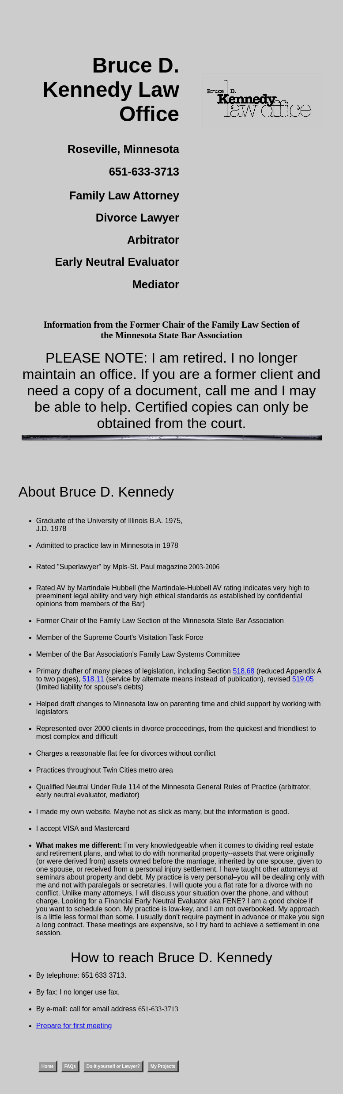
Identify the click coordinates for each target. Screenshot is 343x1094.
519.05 (303, 679)
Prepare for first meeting (74, 1025)
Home (47, 1066)
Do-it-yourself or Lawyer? (113, 1066)
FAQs (70, 1066)
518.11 (93, 679)
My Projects (163, 1066)
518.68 (243, 671)
